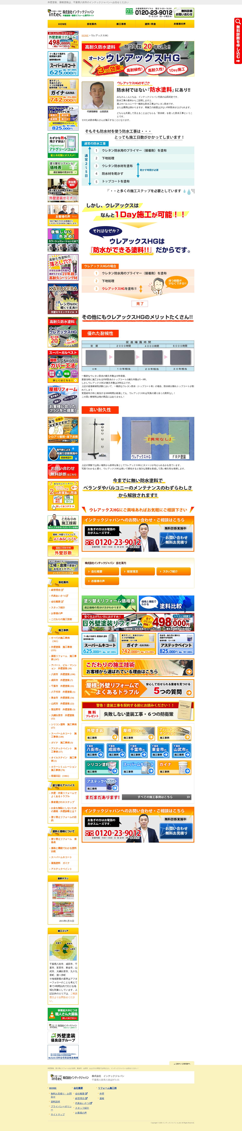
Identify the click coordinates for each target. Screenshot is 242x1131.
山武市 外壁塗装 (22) (62, 703)
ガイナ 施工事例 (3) (62, 742)
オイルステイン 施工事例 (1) (64, 759)
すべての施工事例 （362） (60, 639)
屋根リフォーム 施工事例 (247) (64, 658)
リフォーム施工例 (107, 1088)
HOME (85, 35)
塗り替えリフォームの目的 (64, 819)
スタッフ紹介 (58, 607)
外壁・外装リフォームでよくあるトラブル (64, 795)
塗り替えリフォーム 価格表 (64, 841)
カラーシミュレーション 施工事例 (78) (64, 768)
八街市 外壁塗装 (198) (63, 674)
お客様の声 (57, 613)
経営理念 (57, 590)
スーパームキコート (61, 857)
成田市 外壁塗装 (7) (62, 680)
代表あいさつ (59, 596)
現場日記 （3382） (60, 776)
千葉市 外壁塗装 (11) (62, 686)
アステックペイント (61, 869)
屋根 (102, 1098)
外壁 (102, 1093)
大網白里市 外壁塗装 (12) (62, 717)
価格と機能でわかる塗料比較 (64, 850)
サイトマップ (58, 1114)
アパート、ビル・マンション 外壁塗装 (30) (64, 667)
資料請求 (55, 1101)
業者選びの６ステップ (62, 802)
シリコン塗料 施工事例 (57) (64, 726)
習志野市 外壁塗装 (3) (63, 709)
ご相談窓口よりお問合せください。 (63, 997)
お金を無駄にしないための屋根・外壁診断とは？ (64, 810)
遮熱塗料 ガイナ (60, 863)
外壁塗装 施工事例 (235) (61, 648)
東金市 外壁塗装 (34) (62, 698)
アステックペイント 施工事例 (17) (64, 750)
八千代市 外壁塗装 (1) (63, 692)
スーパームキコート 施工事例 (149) (64, 735)
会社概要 (57, 601)
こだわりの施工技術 (61, 619)
